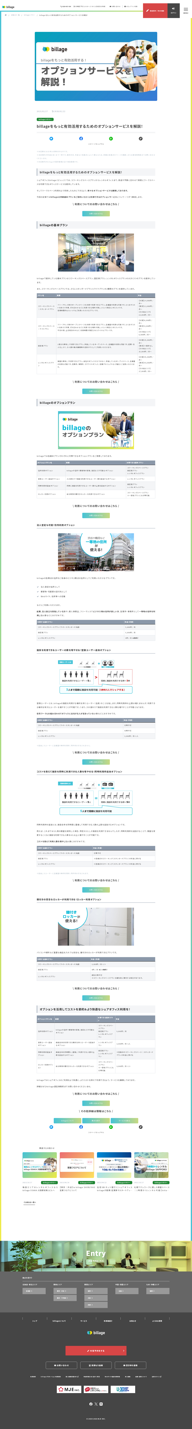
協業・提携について (144, 1378)
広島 (118, 1307)
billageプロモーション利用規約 (47, 1378)
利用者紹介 (108, 1327)
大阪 (87, 1311)
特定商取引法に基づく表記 (91, 1378)
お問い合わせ (116, 10)
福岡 (149, 1307)
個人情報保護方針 (70, 1378)
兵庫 (87, 1315)
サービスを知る (124, 1135)
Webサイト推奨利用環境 (113, 1378)
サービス (83, 1327)
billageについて (67, 1135)
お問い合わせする (96, 222)
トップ (34, 1327)
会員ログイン (161, 1378)
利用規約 (28, 1378)
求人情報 (130, 1378)
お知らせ (132, 1327)
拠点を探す (96, 1135)
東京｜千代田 (60, 1311)
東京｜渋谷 (59, 1307)
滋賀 (87, 1307)
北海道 (26, 1307)
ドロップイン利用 (132, 10)
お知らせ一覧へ (31, 1220)
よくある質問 (157, 1327)
